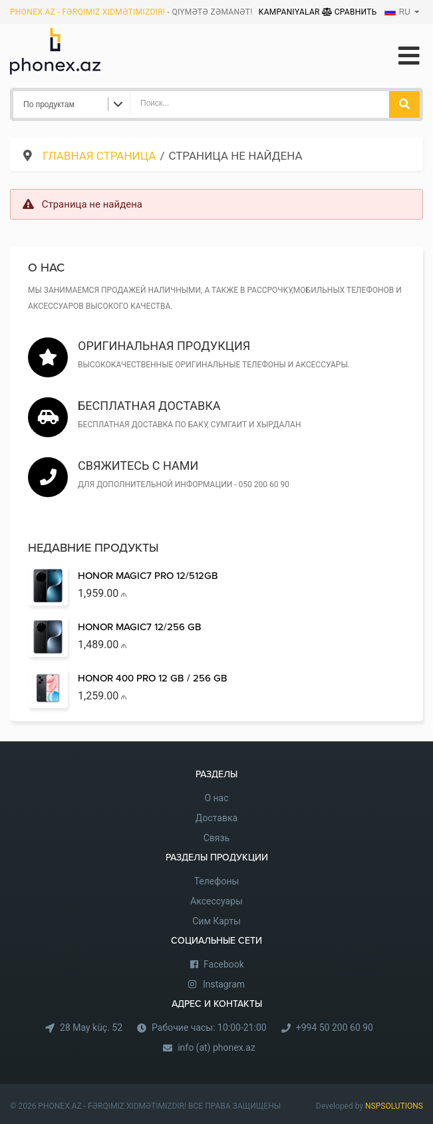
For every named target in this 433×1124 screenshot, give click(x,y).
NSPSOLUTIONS (394, 1106)
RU (397, 12)
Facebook (224, 964)
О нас (216, 798)
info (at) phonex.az (216, 1047)
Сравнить (349, 12)
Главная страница (99, 155)
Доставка (216, 818)
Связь (217, 838)
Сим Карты (216, 921)
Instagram (224, 984)
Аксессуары (216, 901)
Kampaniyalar (290, 12)
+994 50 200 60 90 (334, 1027)
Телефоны (216, 881)
